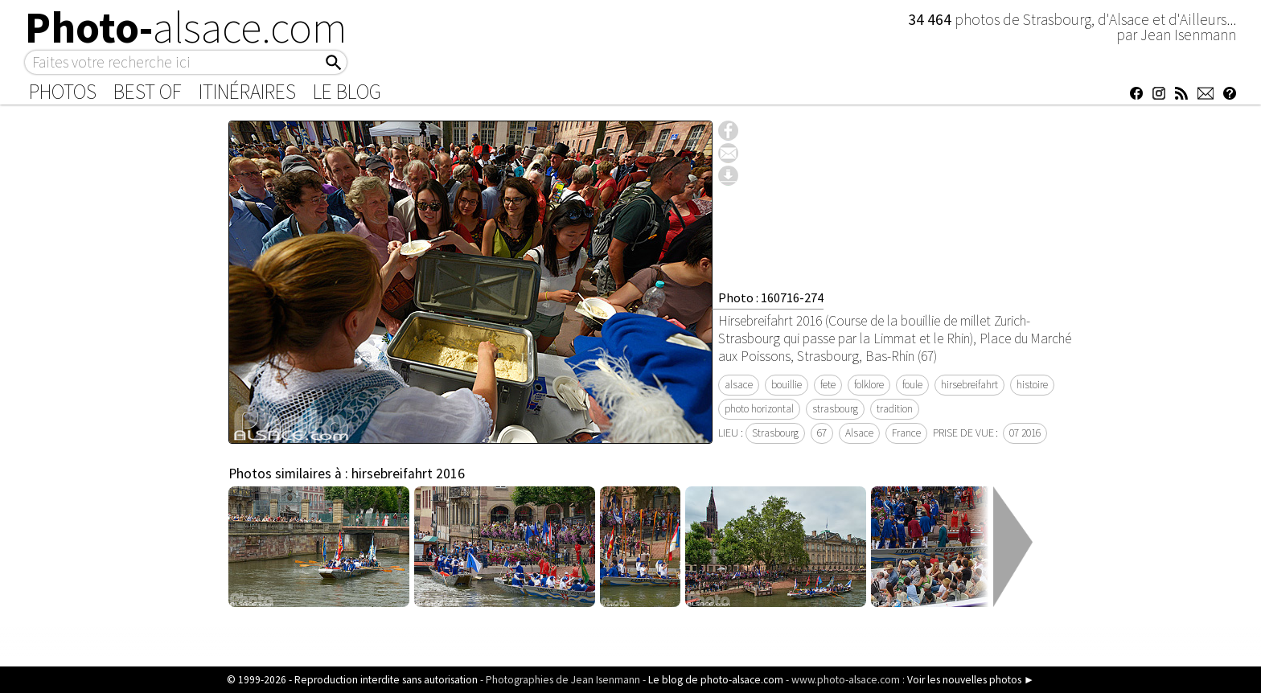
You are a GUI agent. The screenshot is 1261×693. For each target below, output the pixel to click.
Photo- (186, 27)
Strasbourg (775, 433)
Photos (63, 92)
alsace (739, 385)
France (906, 433)
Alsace (859, 433)
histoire (1032, 385)
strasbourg (835, 409)
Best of (147, 92)
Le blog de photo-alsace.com (715, 680)
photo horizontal (759, 409)
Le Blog (347, 92)
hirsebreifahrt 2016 (408, 473)
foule (912, 385)
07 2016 (1025, 433)
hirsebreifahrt (969, 385)
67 (822, 433)
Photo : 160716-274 (771, 297)
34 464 (931, 19)
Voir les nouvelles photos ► (970, 680)
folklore (869, 385)
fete (828, 385)
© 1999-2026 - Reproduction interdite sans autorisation (352, 680)
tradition (895, 409)
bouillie (786, 385)
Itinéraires (247, 92)
